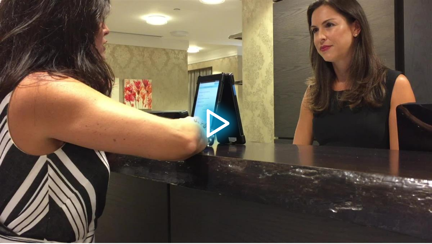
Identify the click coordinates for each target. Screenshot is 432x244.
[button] (216, 121)
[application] (216, 121)
